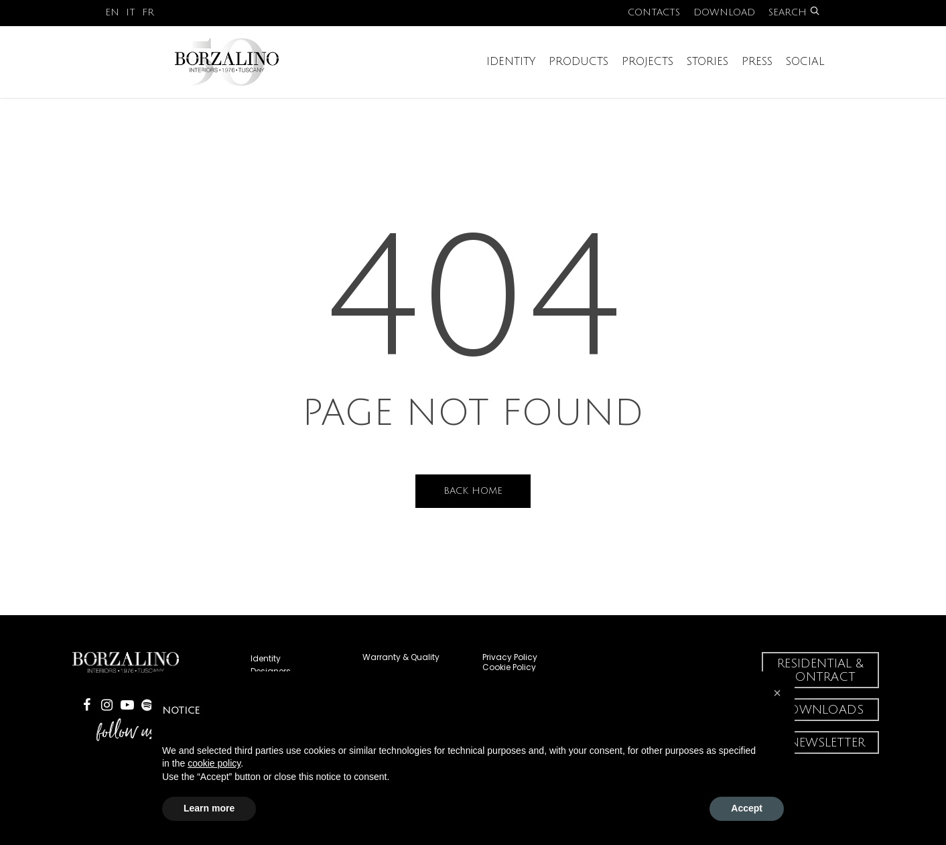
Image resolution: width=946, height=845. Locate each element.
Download (724, 12)
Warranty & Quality (401, 657)
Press (757, 72)
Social (805, 72)
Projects (647, 72)
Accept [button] (746, 808)
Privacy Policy (509, 657)
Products (578, 72)
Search (793, 12)
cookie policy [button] (214, 763)
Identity (510, 72)
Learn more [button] (209, 808)
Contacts (654, 12)
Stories (707, 72)
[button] (777, 693)
